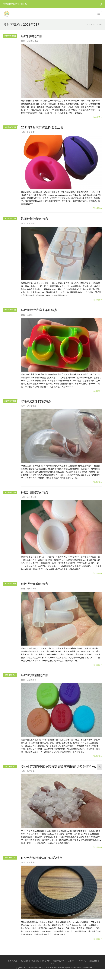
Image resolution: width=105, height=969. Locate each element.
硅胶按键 (30, 223)
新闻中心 (46, 961)
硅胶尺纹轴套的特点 (34, 584)
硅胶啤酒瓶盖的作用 (34, 675)
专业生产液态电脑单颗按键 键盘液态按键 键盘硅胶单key (58, 766)
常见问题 (35, 961)
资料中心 (82, 961)
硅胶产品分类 (59, 961)
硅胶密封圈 (31, 497)
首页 (88, 25)
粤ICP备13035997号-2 (59, 967)
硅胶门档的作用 (31, 36)
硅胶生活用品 (32, 41)
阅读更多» (97, 117)
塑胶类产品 (12, 961)
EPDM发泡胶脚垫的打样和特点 (41, 858)
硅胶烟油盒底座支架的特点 (39, 310)
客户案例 (24, 961)
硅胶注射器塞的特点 (34, 492)
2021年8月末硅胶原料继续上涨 (42, 127)
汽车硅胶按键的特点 (34, 218)
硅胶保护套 (31, 406)
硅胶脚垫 (30, 862)
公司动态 (30, 132)
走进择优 (93, 961)
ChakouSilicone (85, 967)
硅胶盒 (30, 315)
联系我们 (71, 961)
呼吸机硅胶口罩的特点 (36, 401)
